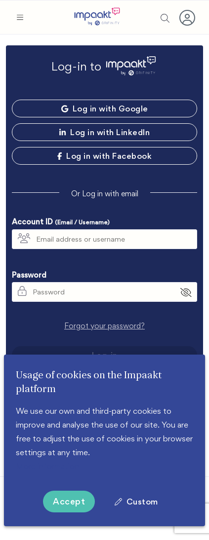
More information (47, 466)
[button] (20, 17)
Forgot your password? (104, 325)
